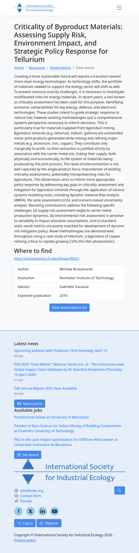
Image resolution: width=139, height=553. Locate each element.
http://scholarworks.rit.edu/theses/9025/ (47, 258)
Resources (37, 67)
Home (19, 67)
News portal (29, 403)
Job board (28, 454)
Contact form (30, 495)
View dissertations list (69, 307)
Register (49, 523)
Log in (25, 523)
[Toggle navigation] (119, 7)
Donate (26, 501)
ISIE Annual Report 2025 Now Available (45, 388)
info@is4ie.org (31, 490)
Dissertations (60, 67)
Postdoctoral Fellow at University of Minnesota (51, 417)
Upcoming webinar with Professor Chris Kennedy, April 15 (60, 350)
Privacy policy (25, 540)
